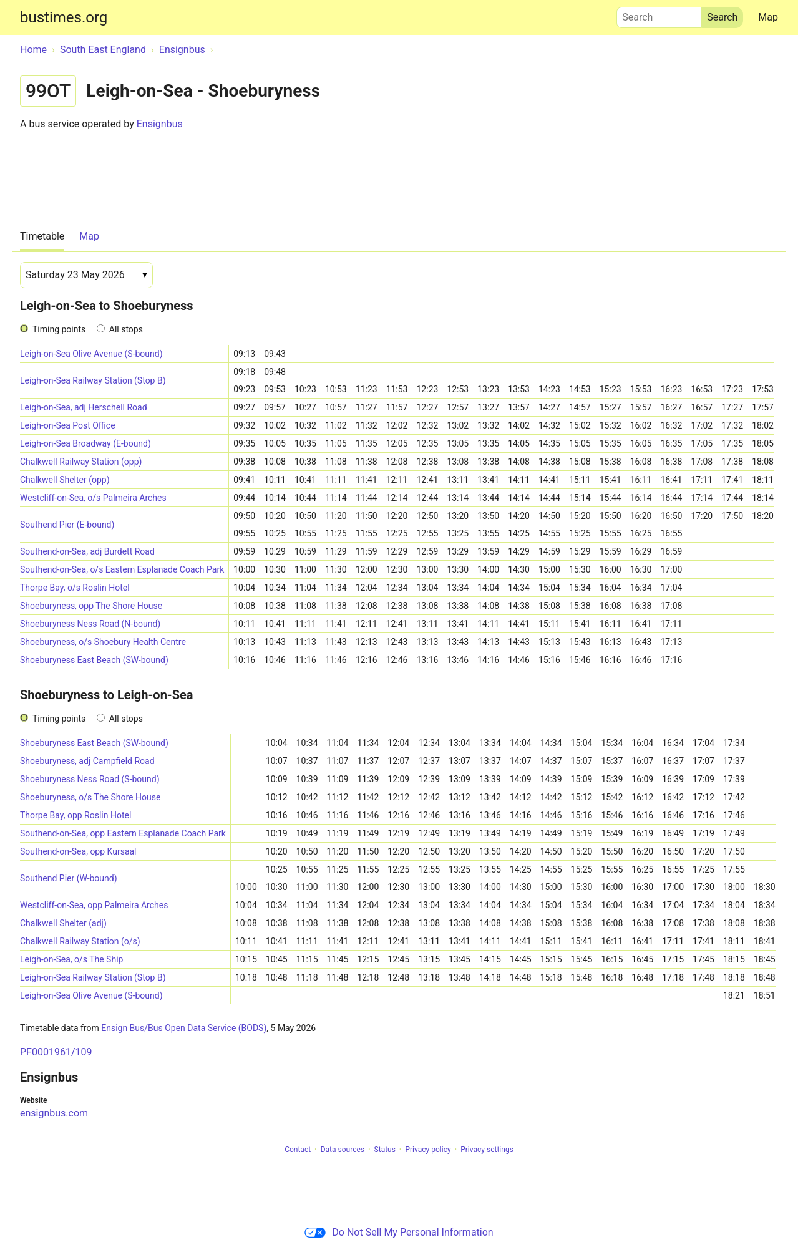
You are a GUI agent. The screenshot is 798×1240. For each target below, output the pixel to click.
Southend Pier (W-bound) (68, 878)
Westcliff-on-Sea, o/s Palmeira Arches (93, 498)
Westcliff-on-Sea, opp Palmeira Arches (94, 905)
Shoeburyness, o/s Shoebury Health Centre (103, 642)
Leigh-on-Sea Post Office (67, 425)
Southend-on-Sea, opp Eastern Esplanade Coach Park (123, 833)
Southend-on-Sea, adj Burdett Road (87, 551)
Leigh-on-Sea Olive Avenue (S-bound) (91, 354)
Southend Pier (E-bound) (67, 525)
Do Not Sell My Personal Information (398, 1232)
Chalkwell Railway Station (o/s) (80, 941)
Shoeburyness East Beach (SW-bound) (94, 660)
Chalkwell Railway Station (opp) (81, 462)
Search (658, 14)
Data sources (342, 1149)
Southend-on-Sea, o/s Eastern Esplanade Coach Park (122, 569)
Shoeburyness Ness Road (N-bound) (90, 624)
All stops (126, 329)
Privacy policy (427, 1149)
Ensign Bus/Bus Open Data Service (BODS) (183, 1028)
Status (385, 1149)
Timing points (58, 329)
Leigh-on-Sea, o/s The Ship (71, 959)
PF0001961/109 (56, 1052)
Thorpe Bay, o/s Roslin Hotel (75, 588)
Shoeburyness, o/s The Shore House (90, 797)
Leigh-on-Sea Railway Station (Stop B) (93, 380)
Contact (298, 1149)
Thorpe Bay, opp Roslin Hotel (75, 815)
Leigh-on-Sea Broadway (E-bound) (85, 443)
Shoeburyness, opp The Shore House (91, 606)
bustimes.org (63, 17)
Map (768, 17)
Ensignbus (160, 124)
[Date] (86, 275)
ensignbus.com (54, 1113)
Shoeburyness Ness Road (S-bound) (90, 779)
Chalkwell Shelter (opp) (65, 480)
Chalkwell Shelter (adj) (63, 923)
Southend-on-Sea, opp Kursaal (78, 851)
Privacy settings (486, 1149)
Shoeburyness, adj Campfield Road (87, 761)
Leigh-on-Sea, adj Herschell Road (83, 407)
